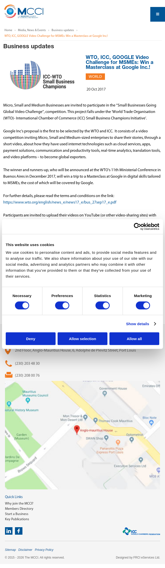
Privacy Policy (44, 550)
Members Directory (19, 509)
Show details (137, 323)
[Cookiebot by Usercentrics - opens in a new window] (137, 226)
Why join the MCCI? (19, 503)
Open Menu (157, 14)
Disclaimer (25, 550)
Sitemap (10, 550)
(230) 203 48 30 (27, 363)
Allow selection (82, 339)
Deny (30, 339)
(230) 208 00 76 (27, 375)
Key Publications (17, 519)
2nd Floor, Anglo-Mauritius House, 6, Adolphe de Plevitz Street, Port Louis (75, 350)
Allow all (134, 339)
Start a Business (16, 514)
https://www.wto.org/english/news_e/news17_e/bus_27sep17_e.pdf (59, 202)
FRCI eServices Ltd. (146, 557)
